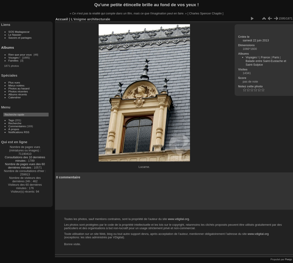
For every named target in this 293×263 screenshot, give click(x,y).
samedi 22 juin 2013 (256, 40)
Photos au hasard (19, 88)
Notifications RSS (19, 132)
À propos (13, 129)
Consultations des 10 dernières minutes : (25, 159)
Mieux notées (16, 85)
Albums (7, 47)
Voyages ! (14, 57)
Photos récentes (18, 91)
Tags (11, 120)
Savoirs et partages (20, 37)
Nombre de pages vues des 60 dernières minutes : (25, 165)
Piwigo (288, 259)
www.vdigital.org (178, 219)
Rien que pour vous (20, 54)
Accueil (61, 19)
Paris (275, 57)
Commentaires (17, 126)
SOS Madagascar (19, 31)
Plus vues (14, 82)
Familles (13, 60)
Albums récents (17, 94)
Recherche (15, 123)
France (265, 57)
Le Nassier (14, 34)
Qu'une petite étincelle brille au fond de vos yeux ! (146, 4)
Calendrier (14, 97)
